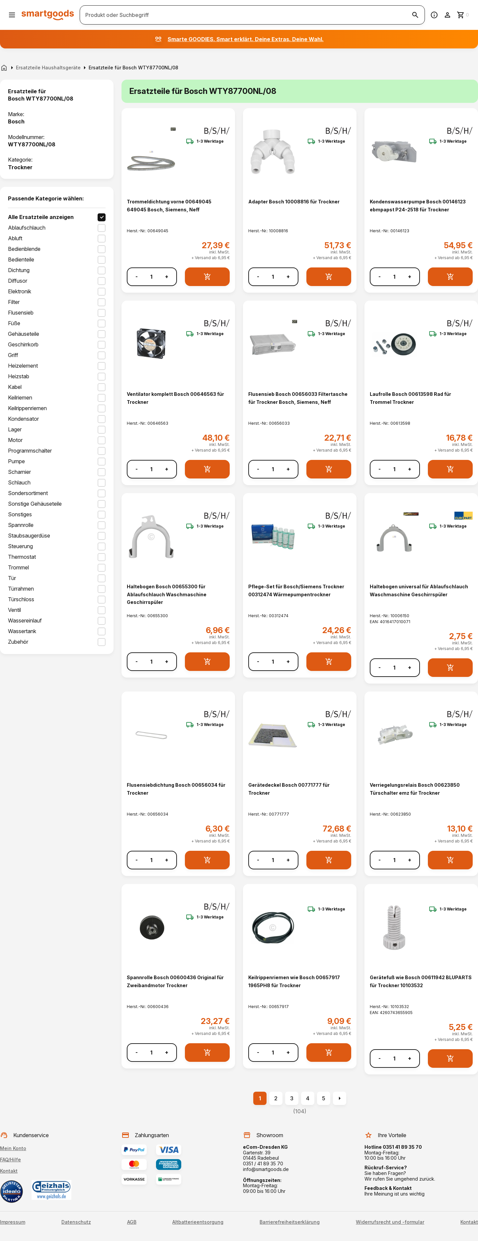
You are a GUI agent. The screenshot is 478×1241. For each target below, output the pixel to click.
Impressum (12, 1222)
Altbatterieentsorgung (197, 1222)
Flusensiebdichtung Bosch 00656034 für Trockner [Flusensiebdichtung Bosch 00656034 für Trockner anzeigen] (176, 788)
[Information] (434, 15)
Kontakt (9, 1171)
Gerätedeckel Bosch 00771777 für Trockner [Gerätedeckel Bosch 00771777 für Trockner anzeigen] (289, 788)
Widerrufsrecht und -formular (390, 1222)
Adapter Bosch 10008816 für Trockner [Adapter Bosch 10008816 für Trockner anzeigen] (294, 201)
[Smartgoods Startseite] (47, 15)
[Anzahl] (151, 276)
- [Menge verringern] (136, 276)
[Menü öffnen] (12, 15)
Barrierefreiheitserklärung (290, 1222)
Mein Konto (13, 1148)
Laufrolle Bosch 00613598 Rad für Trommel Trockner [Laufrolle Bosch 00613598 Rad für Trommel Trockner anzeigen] (410, 397)
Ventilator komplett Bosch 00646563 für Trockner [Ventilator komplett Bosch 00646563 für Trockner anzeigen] (175, 397)
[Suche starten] (415, 15)
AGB (131, 1222)
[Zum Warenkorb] (463, 15)
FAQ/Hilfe (10, 1159)
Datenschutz (76, 1222)
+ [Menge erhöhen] (166, 276)
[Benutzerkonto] (447, 15)
